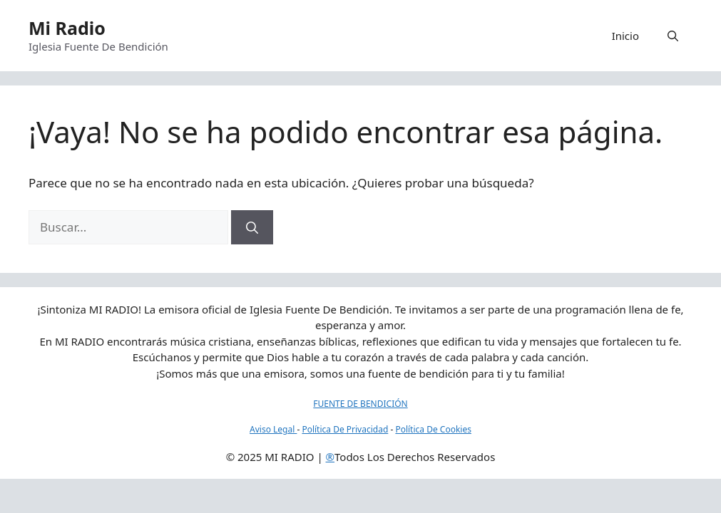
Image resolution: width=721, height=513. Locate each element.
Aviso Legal (273, 429)
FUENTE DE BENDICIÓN (360, 404)
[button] (672, 35)
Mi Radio (67, 28)
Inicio (625, 35)
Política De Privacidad (345, 429)
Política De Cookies (433, 429)
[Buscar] (252, 227)
